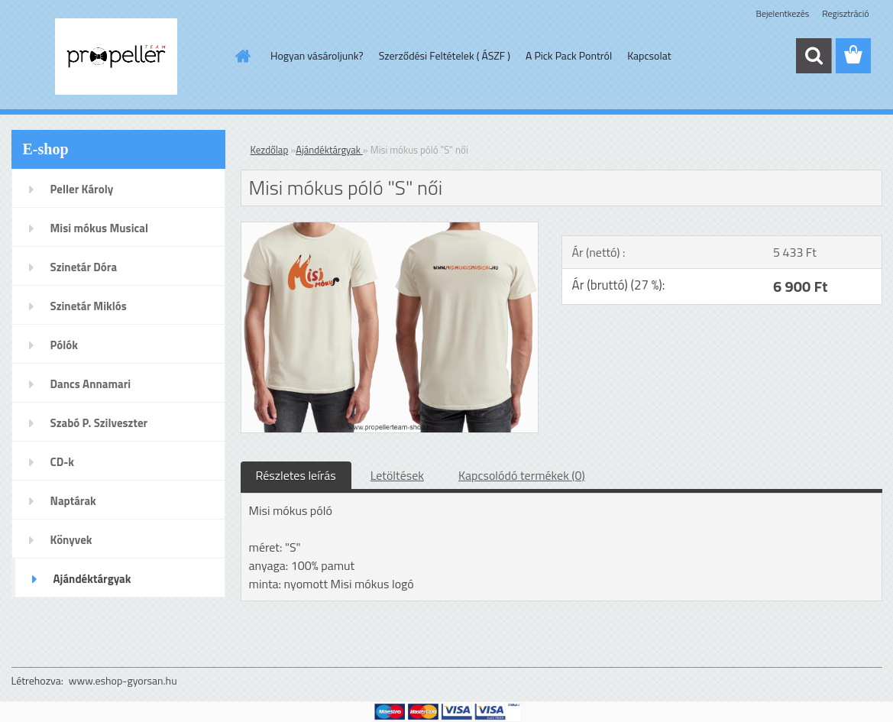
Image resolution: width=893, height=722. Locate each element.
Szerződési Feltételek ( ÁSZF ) (444, 55)
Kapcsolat (649, 55)
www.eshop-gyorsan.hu (123, 680)
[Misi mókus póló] (390, 228)
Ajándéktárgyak (329, 149)
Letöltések (397, 475)
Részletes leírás (296, 475)
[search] (813, 55)
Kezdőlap (270, 149)
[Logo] (116, 56)
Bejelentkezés (783, 13)
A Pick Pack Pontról (569, 55)
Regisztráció (845, 13)
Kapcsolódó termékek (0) (521, 475)
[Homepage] (241, 55)
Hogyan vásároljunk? (317, 55)
